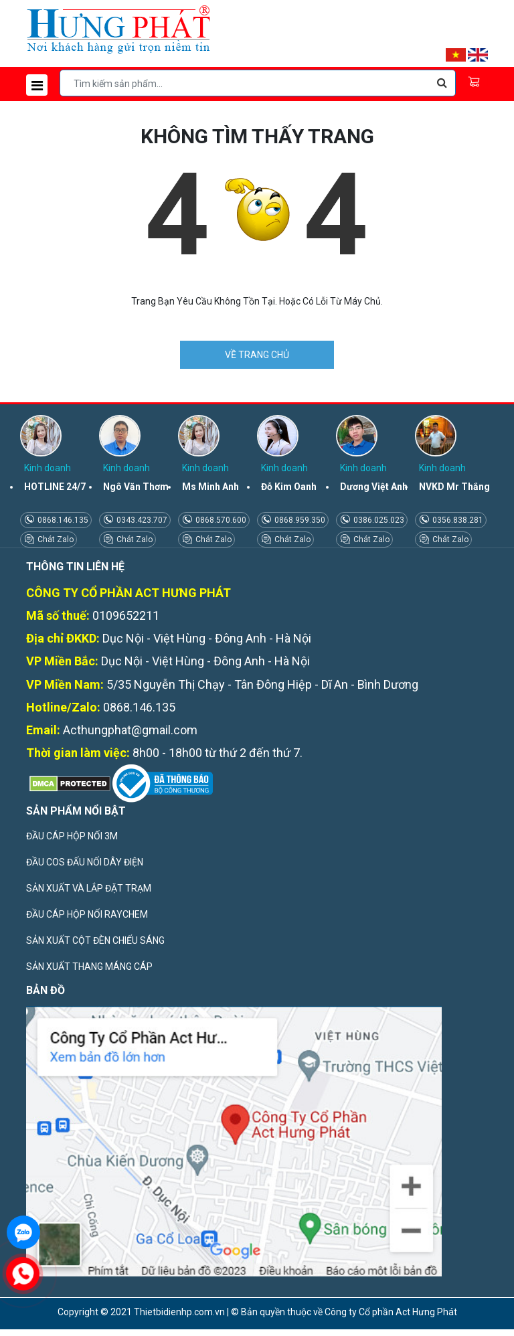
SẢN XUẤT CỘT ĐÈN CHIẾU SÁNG (95, 940)
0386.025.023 (377, 520)
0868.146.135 (61, 520)
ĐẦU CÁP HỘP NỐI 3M (72, 836)
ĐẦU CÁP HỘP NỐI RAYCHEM (87, 914)
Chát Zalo (54, 539)
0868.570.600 (219, 520)
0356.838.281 (456, 520)
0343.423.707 (140, 520)
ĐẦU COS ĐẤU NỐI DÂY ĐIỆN (84, 862)
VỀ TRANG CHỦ (257, 354)
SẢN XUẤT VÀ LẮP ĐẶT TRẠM (88, 888)
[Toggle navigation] (37, 85)
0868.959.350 (298, 520)
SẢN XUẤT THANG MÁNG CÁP (89, 966)
